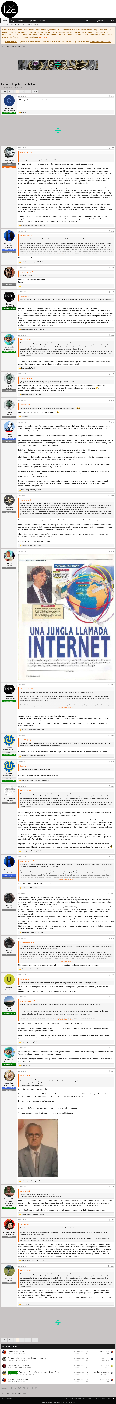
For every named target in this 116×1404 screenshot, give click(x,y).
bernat (107, 1367)
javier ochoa (105, 1360)
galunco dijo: (24, 1075)
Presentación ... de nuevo (19, 1365)
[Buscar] (110, 20)
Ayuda (109, 1398)
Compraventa (32, 21)
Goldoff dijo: (24, 979)
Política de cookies (99, 1398)
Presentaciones (28, 1367)
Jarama (10, 1374)
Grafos (43, 21)
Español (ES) (7, 1398)
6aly (9, 1353)
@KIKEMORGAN (69, 907)
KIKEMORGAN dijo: (26, 1001)
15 (29, 91)
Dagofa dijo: (24, 1191)
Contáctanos (63, 1398)
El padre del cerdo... (16, 1351)
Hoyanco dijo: (24, 339)
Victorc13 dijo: (24, 740)
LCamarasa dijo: (25, 296)
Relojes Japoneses (28, 1374)
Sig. (34, 91)
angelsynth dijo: (25, 235)
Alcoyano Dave (104, 1374)
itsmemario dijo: (25, 378)
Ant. (5, 91)
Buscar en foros (20, 24)
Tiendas (20, 21)
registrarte (43, 37)
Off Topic (22, 1353)
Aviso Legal (73, 1398)
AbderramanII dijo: (26, 861)
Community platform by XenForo (58, 1402)
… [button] (26, 91)
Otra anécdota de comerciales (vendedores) (27, 1358)
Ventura (10, 1360)
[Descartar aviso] (113, 30)
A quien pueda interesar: (18, 1379)
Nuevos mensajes (7, 24)
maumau (10, 1367)
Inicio (5, 21)
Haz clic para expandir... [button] (66, 254)
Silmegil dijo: (24, 766)
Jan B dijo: (23, 1224)
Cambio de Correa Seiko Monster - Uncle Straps (39, 1372)
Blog (12, 21)
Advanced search (32, 24)
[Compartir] (109, 96)
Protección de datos (84, 1398)
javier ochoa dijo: (25, 152)
